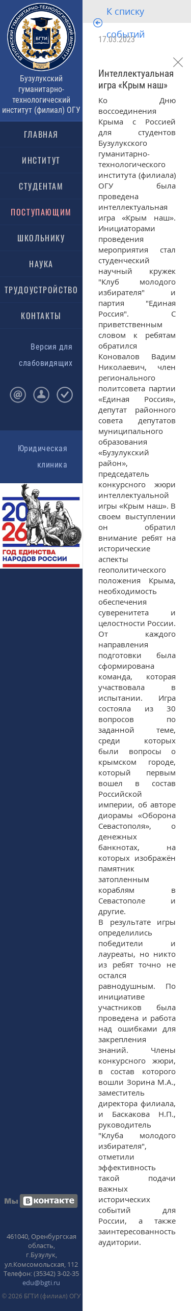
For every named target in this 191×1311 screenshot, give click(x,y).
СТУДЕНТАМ (41, 186)
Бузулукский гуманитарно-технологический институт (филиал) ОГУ (41, 94)
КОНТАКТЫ (41, 315)
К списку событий (125, 22)
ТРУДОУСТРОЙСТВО (41, 290)
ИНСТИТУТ (41, 160)
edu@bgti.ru (41, 1282)
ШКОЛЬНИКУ (41, 238)
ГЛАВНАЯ (41, 134)
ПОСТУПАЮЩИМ (41, 212)
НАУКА (41, 264)
